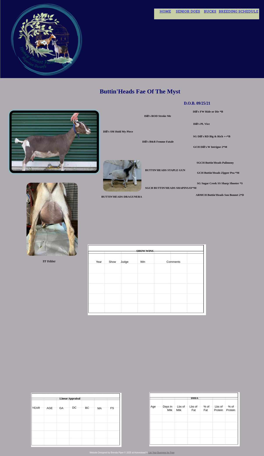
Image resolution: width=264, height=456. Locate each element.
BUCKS (210, 11)
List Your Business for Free (161, 452)
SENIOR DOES (188, 11)
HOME (165, 11)
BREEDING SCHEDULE (238, 11)
